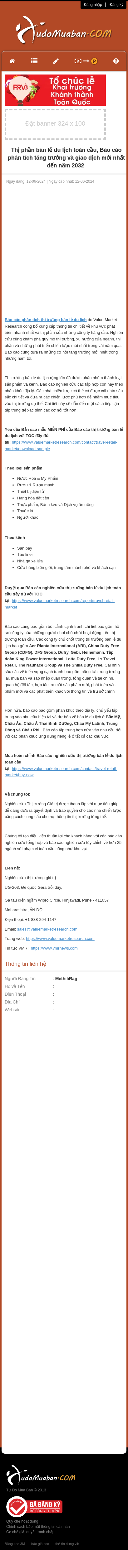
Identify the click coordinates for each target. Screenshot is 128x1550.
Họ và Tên (15, 986)
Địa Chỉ (12, 1001)
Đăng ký (116, 4)
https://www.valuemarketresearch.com (60, 938)
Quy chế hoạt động (22, 1521)
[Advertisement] (63, 250)
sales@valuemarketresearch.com (47, 929)
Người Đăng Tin (20, 978)
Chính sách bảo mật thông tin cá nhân (38, 1526)
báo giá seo (40, 1544)
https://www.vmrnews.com (54, 948)
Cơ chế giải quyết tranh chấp (30, 1532)
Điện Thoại (15, 994)
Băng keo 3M (15, 1544)
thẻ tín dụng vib (67, 1544)
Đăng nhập (93, 4)
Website (12, 1009)
